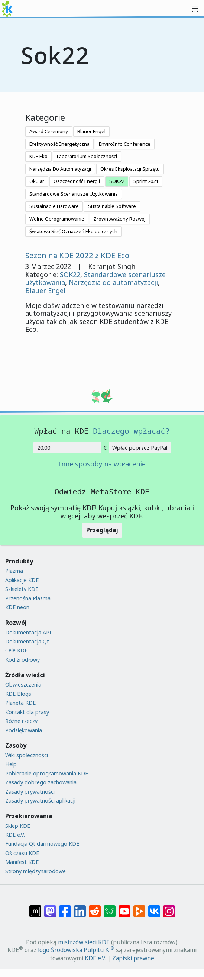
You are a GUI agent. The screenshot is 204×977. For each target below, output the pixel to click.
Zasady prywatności (30, 791)
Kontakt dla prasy (27, 712)
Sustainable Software (112, 206)
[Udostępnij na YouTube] (124, 907)
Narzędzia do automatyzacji (113, 282)
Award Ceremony (48, 131)
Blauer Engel (91, 131)
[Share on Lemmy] (110, 907)
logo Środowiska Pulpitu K (76, 950)
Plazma (14, 571)
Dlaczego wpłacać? (131, 430)
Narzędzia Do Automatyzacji (60, 168)
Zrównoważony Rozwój (120, 218)
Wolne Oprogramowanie (56, 218)
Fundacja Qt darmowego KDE (42, 844)
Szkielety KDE (21, 589)
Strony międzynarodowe (35, 871)
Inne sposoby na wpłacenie (102, 464)
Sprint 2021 (145, 181)
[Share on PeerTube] (139, 907)
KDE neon (17, 607)
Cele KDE (16, 650)
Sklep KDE (17, 826)
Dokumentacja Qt (27, 641)
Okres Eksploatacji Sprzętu (130, 168)
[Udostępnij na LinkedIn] (80, 907)
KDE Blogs (18, 694)
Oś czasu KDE (22, 853)
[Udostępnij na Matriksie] (35, 907)
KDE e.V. (15, 835)
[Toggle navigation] (195, 9)
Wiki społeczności (26, 755)
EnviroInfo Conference (124, 144)
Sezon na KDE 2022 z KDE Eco (77, 255)
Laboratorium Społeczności (87, 156)
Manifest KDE (22, 862)
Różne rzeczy (21, 721)
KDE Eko (38, 156)
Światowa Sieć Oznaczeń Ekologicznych (73, 231)
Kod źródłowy (22, 659)
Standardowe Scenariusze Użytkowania (73, 193)
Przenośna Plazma (28, 598)
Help (11, 764)
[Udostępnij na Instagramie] (169, 907)
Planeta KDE (20, 703)
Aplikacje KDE (22, 580)
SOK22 (116, 181)
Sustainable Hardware (54, 206)
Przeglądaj (102, 530)
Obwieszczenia (23, 684)
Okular (36, 181)
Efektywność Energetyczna (59, 144)
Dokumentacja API (28, 632)
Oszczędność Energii (77, 181)
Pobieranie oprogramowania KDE (46, 773)
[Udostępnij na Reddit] (95, 907)
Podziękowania (23, 730)
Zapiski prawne (133, 958)
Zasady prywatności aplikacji (40, 800)
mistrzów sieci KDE (84, 942)
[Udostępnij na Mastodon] (50, 907)
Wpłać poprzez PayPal (139, 447)
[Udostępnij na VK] (154, 907)
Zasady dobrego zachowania (41, 782)
